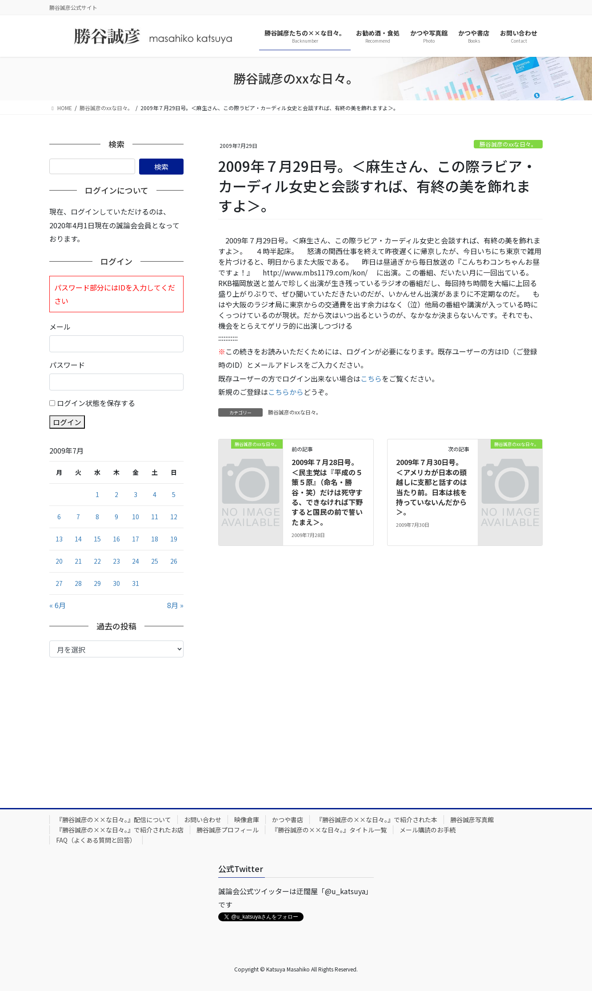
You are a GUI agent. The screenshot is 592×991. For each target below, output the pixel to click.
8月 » (175, 605)
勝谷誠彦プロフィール (227, 829)
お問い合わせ (202, 819)
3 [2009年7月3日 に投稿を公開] (135, 494)
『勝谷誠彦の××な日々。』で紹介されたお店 (120, 829)
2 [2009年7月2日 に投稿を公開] (116, 494)
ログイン (67, 422)
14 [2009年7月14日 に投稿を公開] (78, 538)
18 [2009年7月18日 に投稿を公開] (154, 538)
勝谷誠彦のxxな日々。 (508, 144)
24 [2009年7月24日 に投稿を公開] (135, 561)
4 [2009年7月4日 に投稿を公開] (154, 494)
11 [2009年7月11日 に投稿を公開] (154, 516)
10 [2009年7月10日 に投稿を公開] (135, 516)
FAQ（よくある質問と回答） (96, 840)
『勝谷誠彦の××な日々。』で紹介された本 (376, 819)
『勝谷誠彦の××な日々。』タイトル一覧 (329, 829)
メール (60, 326)
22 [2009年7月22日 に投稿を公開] (97, 561)
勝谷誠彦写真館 (472, 819)
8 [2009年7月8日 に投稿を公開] (97, 516)
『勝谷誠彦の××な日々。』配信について (113, 819)
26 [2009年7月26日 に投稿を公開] (173, 561)
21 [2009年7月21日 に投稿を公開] (78, 561)
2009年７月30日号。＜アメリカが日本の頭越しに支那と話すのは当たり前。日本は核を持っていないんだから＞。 (431, 487)
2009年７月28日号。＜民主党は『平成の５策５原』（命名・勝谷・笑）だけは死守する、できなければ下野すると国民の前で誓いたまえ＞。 (327, 492)
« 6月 (57, 605)
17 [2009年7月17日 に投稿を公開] (135, 538)
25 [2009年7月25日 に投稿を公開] (154, 561)
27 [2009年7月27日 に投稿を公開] (59, 583)
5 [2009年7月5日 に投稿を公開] (174, 494)
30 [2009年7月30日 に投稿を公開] (116, 583)
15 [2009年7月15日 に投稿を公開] (97, 538)
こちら (371, 378)
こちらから (286, 391)
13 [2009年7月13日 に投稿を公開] (59, 538)
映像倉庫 (246, 819)
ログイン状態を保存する (96, 403)
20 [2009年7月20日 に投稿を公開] (59, 561)
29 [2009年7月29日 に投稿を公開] (97, 583)
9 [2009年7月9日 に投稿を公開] (116, 516)
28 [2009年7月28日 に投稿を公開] (78, 583)
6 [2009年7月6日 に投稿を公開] (59, 516)
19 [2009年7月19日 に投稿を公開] (173, 538)
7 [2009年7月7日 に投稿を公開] (78, 516)
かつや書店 (287, 819)
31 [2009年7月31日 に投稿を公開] (135, 583)
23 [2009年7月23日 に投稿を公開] (116, 561)
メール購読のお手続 (428, 829)
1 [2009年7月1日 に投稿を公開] (97, 494)
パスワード (67, 364)
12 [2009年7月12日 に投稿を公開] (173, 516)
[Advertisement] (116, 724)
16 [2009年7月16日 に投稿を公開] (116, 538)
